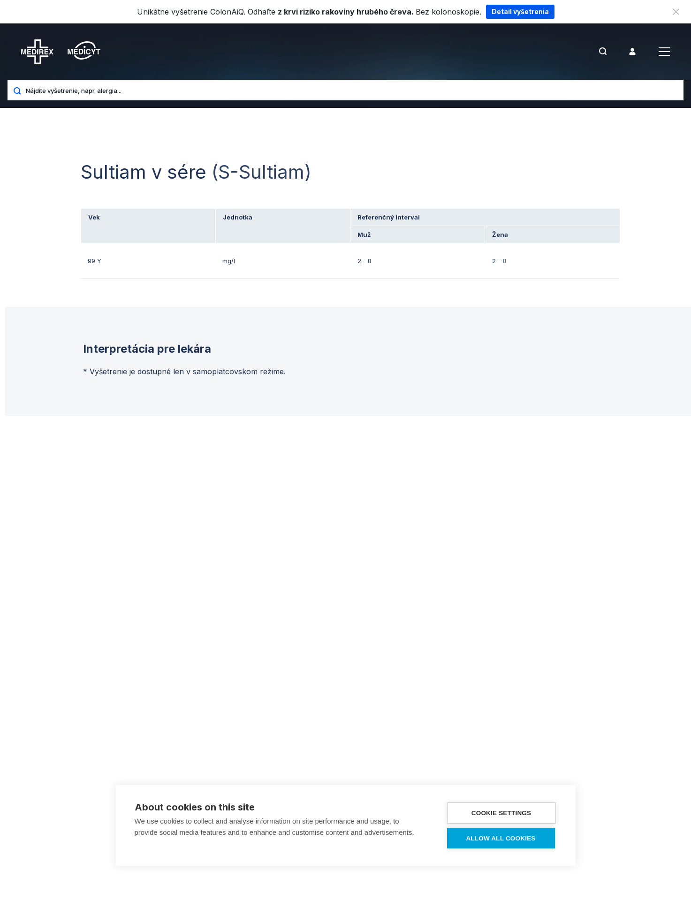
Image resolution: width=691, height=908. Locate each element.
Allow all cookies (500, 838)
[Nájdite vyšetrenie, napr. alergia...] (351, 90)
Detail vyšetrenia (520, 11)
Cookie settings (501, 813)
